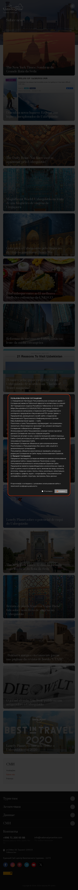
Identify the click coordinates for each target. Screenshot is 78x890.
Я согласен (48, 491)
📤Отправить (61, 491)
